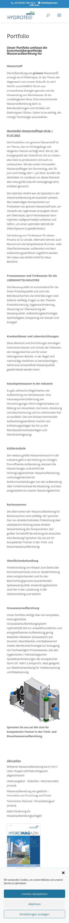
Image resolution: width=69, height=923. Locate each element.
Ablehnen (34, 904)
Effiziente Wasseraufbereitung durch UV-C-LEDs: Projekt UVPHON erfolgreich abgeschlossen (32, 771)
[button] (63, 873)
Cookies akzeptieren (34, 894)
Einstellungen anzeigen (34, 914)
